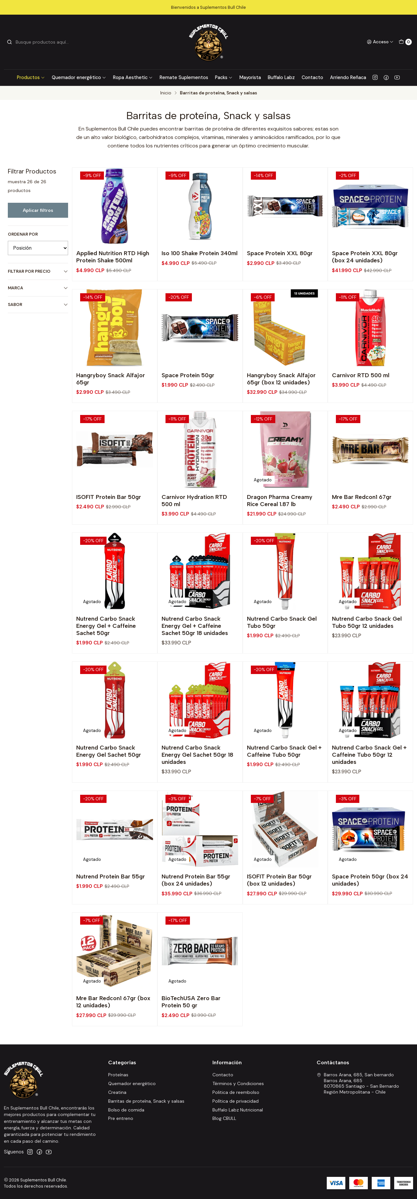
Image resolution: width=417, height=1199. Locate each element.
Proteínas (118, 1075)
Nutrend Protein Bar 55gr (110, 904)
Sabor (38, 304)
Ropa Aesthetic (133, 77)
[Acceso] (380, 42)
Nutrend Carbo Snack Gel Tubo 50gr (282, 650)
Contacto (312, 77)
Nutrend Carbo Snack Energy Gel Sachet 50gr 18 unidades (197, 782)
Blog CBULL (224, 1118)
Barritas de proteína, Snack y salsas (146, 1101)
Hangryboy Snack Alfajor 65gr (110, 407)
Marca (38, 288)
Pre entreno (120, 1118)
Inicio (165, 93)
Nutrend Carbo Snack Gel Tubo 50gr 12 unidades (367, 650)
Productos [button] (31, 77)
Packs (224, 77)
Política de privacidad (235, 1101)
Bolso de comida (126, 1110)
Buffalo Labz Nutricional (237, 1110)
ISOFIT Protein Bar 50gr (108, 524)
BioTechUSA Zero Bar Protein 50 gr (191, 1030)
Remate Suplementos (184, 77)
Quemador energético (79, 77)
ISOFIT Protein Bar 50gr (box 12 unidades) (279, 908)
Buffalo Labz (281, 77)
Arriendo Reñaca (348, 77)
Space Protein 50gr (188, 403)
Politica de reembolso (235, 1092)
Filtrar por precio (38, 271)
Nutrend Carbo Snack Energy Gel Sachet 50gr (108, 779)
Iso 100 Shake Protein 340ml (199, 253)
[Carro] (405, 42)
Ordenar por (23, 234)
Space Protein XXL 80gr (280, 253)
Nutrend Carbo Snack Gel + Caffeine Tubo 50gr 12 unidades (369, 782)
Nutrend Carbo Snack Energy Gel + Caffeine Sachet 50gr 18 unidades (195, 653)
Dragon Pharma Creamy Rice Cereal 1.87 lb (279, 528)
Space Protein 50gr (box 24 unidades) (370, 908)
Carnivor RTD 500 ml (360, 403)
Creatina (117, 1092)
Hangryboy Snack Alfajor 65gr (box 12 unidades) (281, 407)
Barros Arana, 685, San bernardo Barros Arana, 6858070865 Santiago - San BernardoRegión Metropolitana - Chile (358, 1083)
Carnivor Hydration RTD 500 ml (194, 528)
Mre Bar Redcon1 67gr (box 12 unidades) (113, 1030)
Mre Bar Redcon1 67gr (362, 524)
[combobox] (40, 41)
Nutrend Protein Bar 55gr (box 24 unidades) (196, 908)
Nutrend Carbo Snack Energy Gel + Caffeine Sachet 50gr (106, 653)
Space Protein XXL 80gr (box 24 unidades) (365, 257)
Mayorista (250, 77)
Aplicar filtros (38, 210)
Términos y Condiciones (238, 1083)
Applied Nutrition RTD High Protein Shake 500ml (112, 257)
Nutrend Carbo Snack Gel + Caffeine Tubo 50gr (284, 779)
